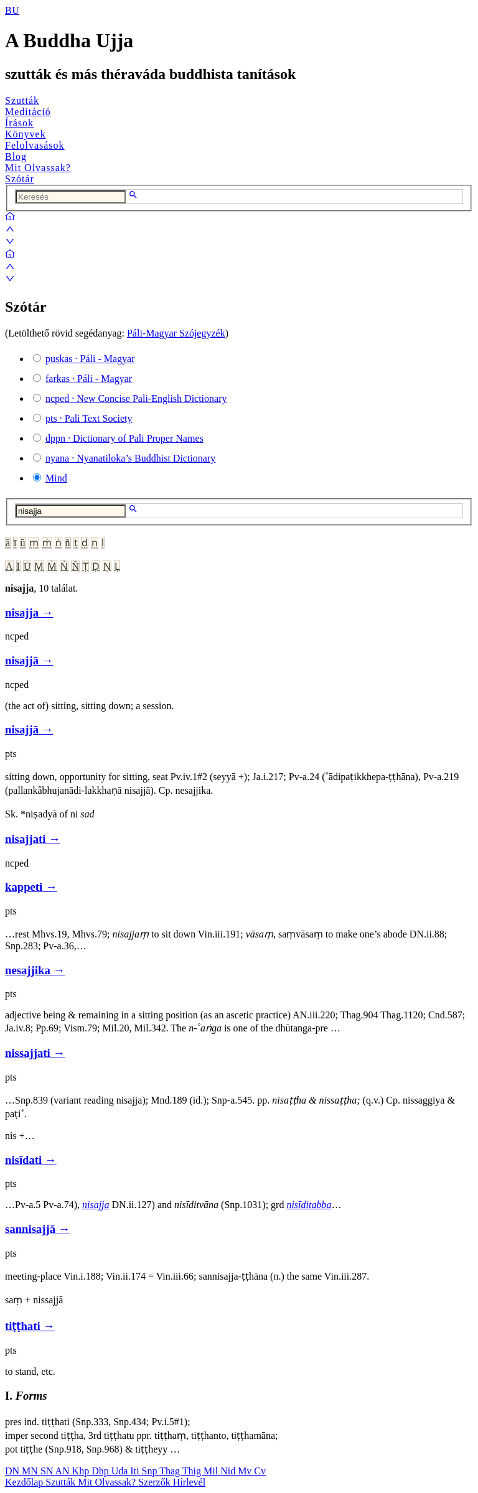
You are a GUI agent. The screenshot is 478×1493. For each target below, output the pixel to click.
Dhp (101, 1471)
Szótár (19, 179)
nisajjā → (29, 660)
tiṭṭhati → (30, 1326)
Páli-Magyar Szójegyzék (176, 333)
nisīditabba (308, 1204)
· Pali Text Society (88, 418)
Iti (135, 1471)
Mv (246, 1471)
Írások (19, 123)
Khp (82, 1471)
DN (13, 1471)
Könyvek (25, 134)
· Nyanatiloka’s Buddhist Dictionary (130, 458)
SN (47, 1471)
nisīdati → (31, 1159)
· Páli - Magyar (90, 358)
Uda (121, 1471)
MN (31, 1471)
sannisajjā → (37, 1228)
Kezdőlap (25, 1482)
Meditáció (28, 111)
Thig (193, 1471)
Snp (151, 1471)
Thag (170, 1471)
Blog (16, 156)
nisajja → (29, 612)
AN (63, 1471)
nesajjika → (35, 970)
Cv (260, 1471)
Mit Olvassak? (38, 167)
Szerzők (155, 1482)
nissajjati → (35, 1052)
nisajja (96, 1204)
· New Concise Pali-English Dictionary (136, 398)
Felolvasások (35, 145)
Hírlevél (189, 1482)
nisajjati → (32, 838)
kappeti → (31, 886)
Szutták (22, 100)
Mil (212, 1471)
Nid (229, 1471)
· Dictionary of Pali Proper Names (124, 438)
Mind (56, 478)
